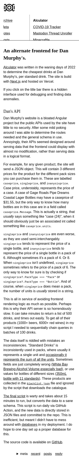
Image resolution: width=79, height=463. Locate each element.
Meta (5, 27)
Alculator (40, 20)
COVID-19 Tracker (47, 27)
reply (59, 454)
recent (35, 454)
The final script (14, 396)
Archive (6, 20)
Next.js (15, 81)
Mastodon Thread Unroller (52, 33)
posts (48, 454)
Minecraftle (41, 40)
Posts (5, 40)
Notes (5, 33)
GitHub (57, 442)
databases (29, 424)
